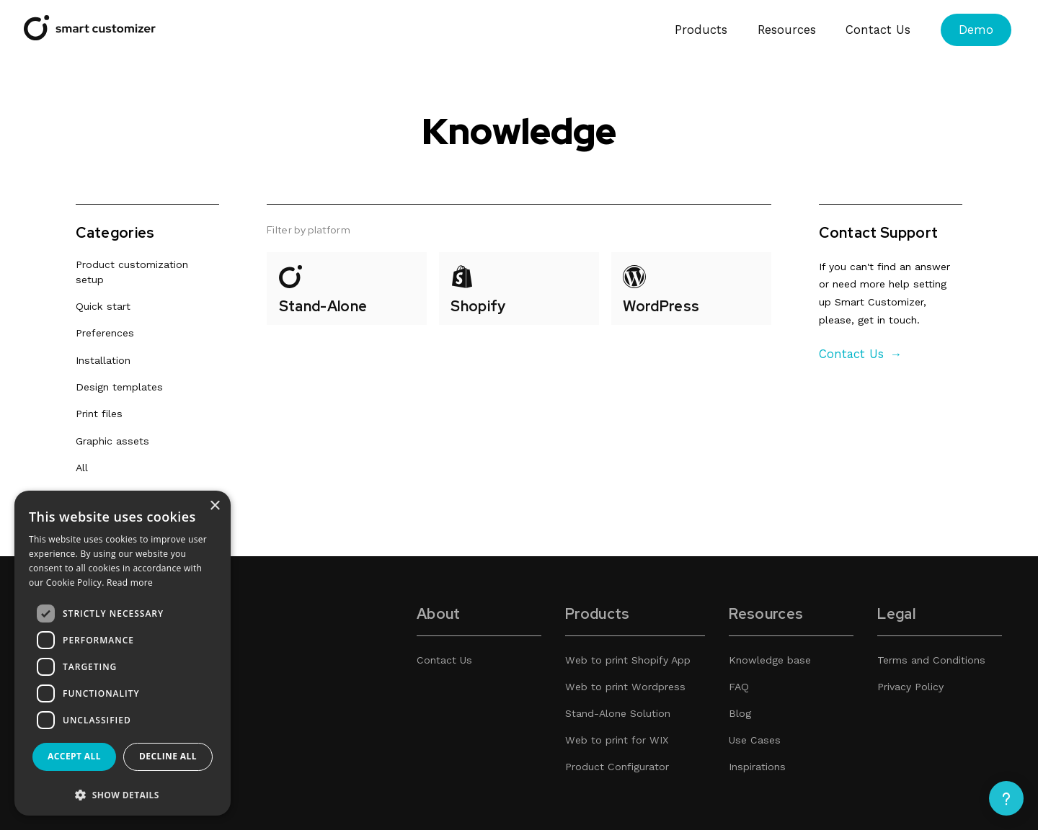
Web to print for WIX (616, 740)
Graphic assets (112, 441)
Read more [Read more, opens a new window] (130, 582)
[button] (122, 794)
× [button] (214, 506)
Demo (976, 30)
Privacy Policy (910, 686)
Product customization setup (132, 272)
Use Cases (755, 740)
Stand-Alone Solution (617, 713)
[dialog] (122, 653)
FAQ (739, 686)
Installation (103, 360)
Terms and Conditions (931, 660)
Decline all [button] (168, 756)
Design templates (119, 387)
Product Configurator (617, 766)
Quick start (103, 307)
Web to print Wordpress (625, 686)
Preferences (105, 333)
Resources (787, 30)
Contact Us (878, 30)
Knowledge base (770, 660)
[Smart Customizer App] (90, 36)
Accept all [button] (74, 756)
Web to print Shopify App (628, 660)
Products (701, 30)
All (82, 467)
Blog (740, 713)
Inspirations (757, 766)
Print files (99, 414)
